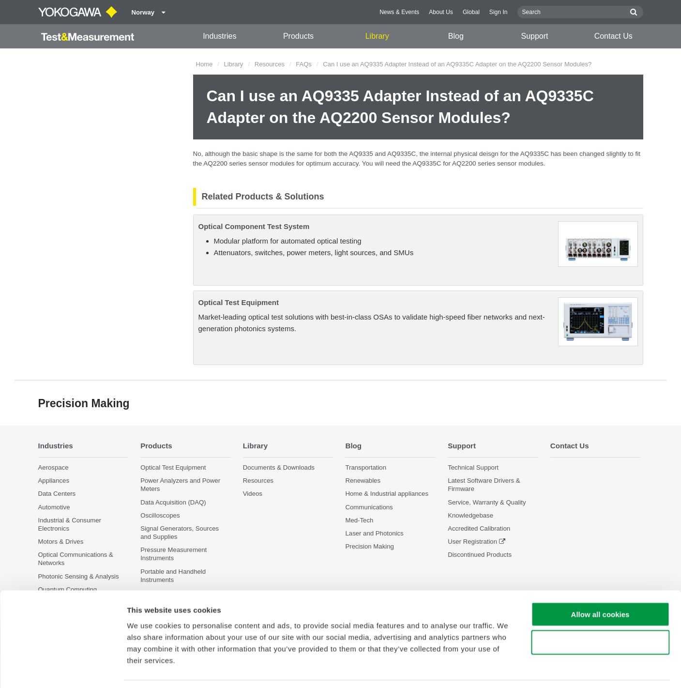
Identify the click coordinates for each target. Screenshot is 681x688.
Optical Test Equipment (238, 302)
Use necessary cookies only (600, 612)
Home (204, 64)
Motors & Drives (61, 542)
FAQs (304, 64)
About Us (441, 12)
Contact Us (613, 36)
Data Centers (57, 494)
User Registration (472, 542)
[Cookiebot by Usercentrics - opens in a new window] (62, 669)
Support (534, 36)
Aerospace (53, 468)
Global (471, 12)
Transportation (365, 468)
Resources (270, 64)
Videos (252, 494)
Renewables (362, 481)
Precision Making (369, 546)
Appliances (54, 481)
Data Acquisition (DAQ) (173, 502)
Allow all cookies (600, 584)
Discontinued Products (480, 555)
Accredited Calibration (479, 528)
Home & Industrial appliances (386, 494)
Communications (369, 507)
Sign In (498, 12)
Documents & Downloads (279, 468)
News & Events (399, 12)
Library (377, 36)
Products (298, 36)
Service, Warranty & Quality (487, 502)
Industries (219, 36)
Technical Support (473, 468)
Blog (456, 36)
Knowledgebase (470, 515)
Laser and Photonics (374, 533)
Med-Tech (359, 520)
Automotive (54, 507)
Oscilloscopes (160, 515)
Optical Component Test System (254, 226)
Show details (507, 669)
